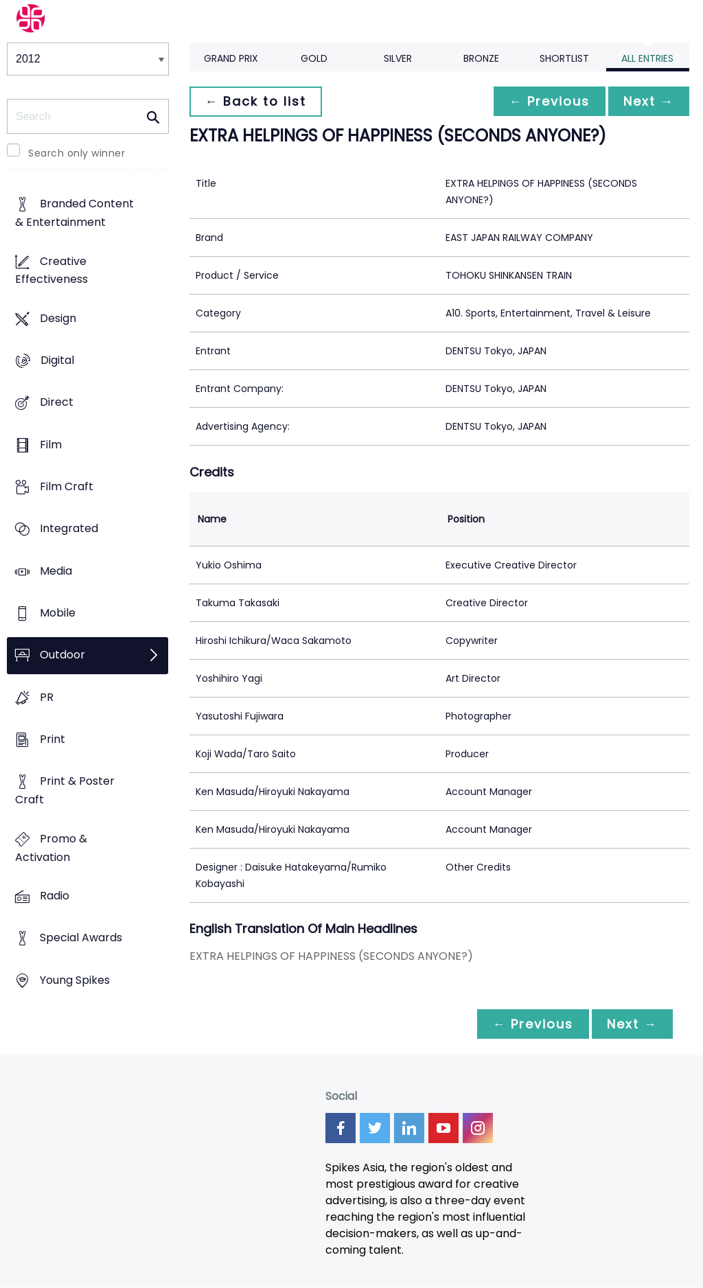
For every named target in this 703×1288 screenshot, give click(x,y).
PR (47, 697)
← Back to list (257, 101)
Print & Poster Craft (65, 791)
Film (51, 444)
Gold (314, 58)
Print (52, 740)
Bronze (481, 58)
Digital (57, 361)
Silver (398, 58)
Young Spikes (75, 980)
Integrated (69, 529)
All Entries (647, 58)
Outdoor (62, 655)
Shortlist (564, 58)
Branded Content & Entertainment (74, 213)
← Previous (545, 101)
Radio (54, 896)
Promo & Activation (51, 848)
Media (56, 571)
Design (58, 318)
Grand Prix (231, 58)
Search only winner (76, 153)
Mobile (58, 613)
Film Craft (66, 487)
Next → (647, 101)
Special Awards (81, 938)
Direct (56, 403)
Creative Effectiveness (51, 270)
